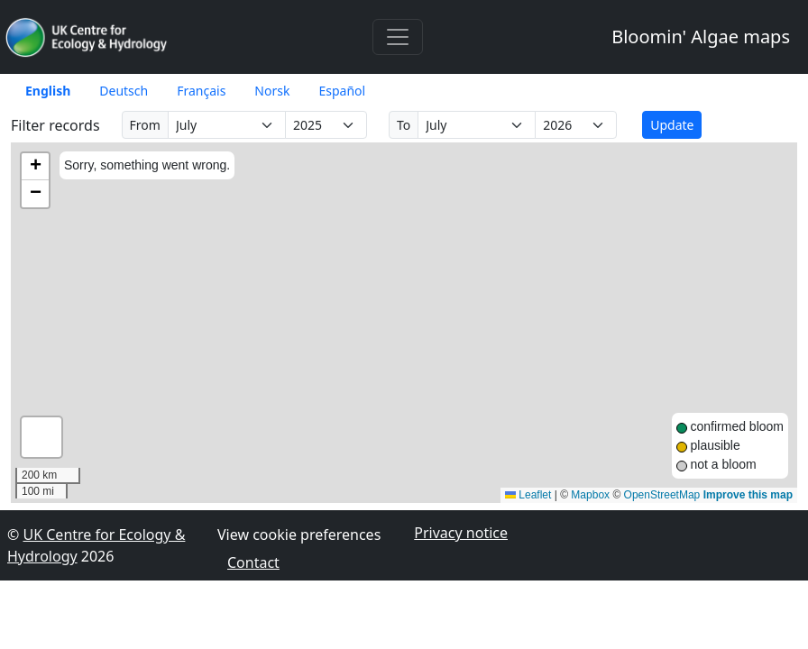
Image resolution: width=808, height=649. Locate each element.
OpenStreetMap (662, 495)
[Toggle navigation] (397, 37)
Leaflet (528, 495)
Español (341, 90)
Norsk (271, 90)
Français (201, 90)
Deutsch (123, 90)
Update (671, 124)
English (47, 90)
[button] (35, 166)
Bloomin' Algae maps (700, 36)
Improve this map (748, 495)
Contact (253, 562)
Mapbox (590, 495)
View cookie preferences (299, 534)
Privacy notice (461, 533)
